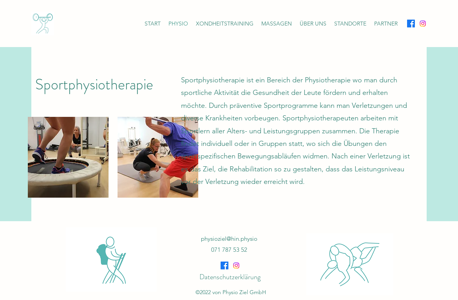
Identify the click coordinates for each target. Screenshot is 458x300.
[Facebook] (411, 23)
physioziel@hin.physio (229, 238)
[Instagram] (423, 23)
